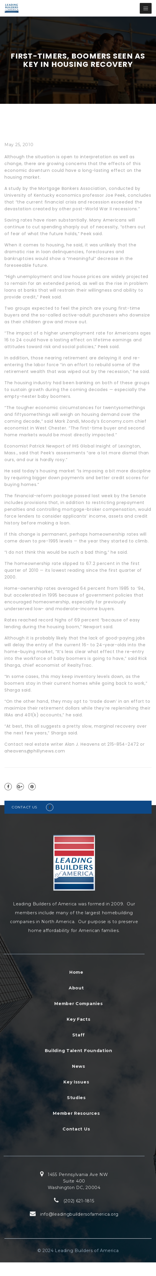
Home (76, 972)
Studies (76, 1097)
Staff (78, 1035)
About (76, 988)
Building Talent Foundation (78, 1050)
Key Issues (76, 1082)
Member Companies (78, 1003)
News (78, 1066)
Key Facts (78, 1019)
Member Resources (76, 1113)
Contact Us (76, 1129)
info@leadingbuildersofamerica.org (79, 1214)
